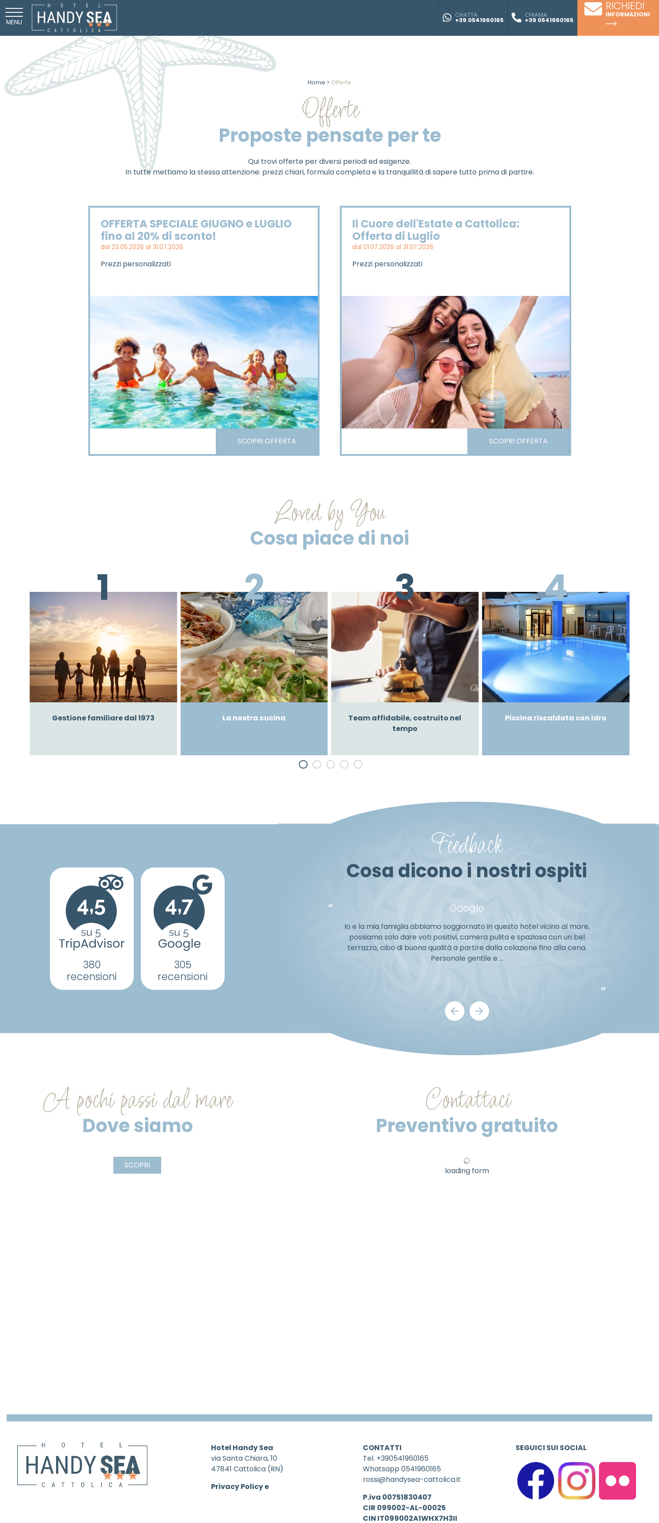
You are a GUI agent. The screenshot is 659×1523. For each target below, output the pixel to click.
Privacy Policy (237, 1486)
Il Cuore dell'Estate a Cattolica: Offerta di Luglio (436, 229)
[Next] (479, 1011)
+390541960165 (403, 1458)
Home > (319, 82)
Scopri (137, 1165)
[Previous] (454, 1011)
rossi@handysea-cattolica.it (412, 1479)
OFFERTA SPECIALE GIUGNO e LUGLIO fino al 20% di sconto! (196, 229)
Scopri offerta (266, 441)
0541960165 (421, 1469)
